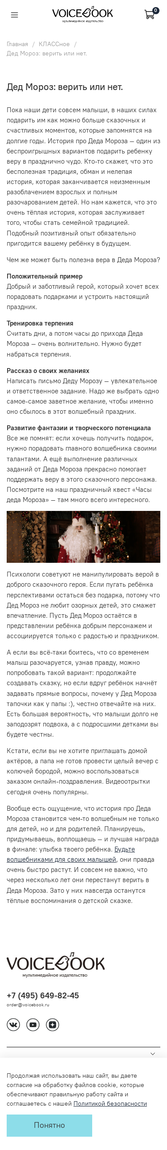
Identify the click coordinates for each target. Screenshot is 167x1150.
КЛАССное (54, 44)
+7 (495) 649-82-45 (43, 995)
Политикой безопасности (110, 1103)
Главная (17, 44)
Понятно (49, 1125)
